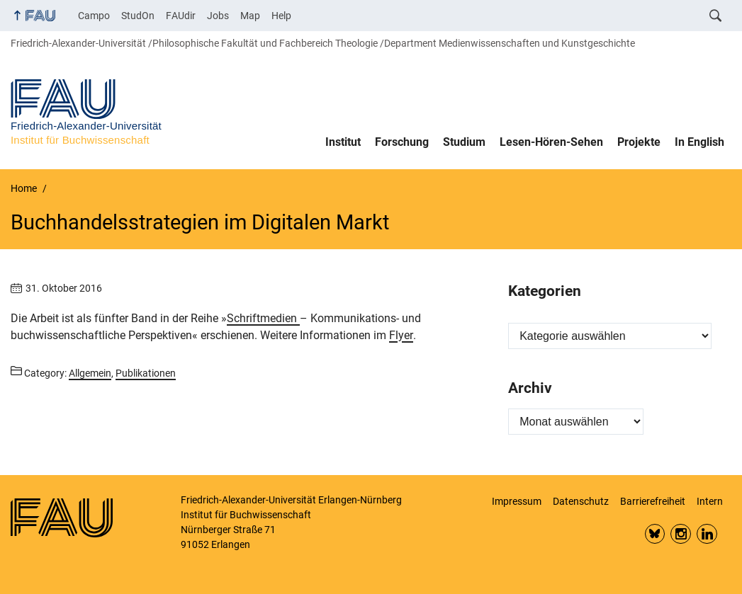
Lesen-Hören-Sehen (551, 142)
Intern (710, 501)
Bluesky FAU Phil (655, 534)
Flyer (401, 335)
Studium (464, 142)
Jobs (218, 15)
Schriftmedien (263, 318)
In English (699, 142)
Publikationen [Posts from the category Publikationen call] (146, 373)
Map (250, 15)
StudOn (137, 15)
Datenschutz (581, 501)
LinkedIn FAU (707, 534)
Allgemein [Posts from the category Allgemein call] (90, 373)
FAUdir (181, 15)
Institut (343, 142)
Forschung (402, 142)
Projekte (639, 142)
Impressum (516, 501)
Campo (94, 15)
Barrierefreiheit (652, 501)
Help (281, 15)
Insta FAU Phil (680, 534)
